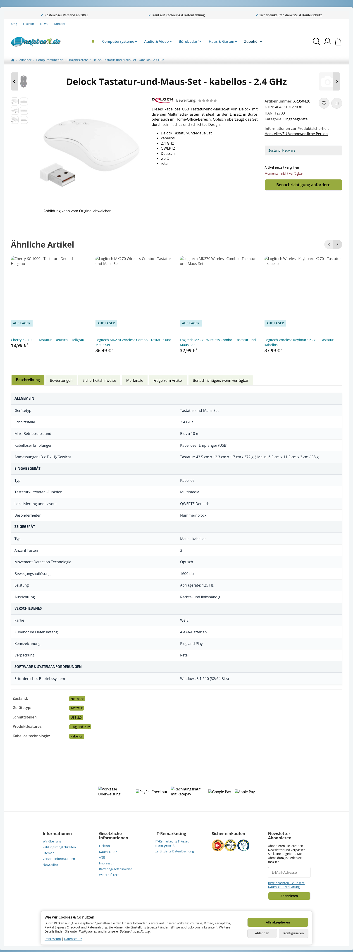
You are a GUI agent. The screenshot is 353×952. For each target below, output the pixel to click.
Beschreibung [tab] (28, 379)
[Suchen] (317, 41)
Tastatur (77, 708)
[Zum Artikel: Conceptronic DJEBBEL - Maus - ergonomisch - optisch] (24, 81)
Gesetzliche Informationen (113, 835)
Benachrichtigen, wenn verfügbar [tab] (221, 380)
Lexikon (28, 23)
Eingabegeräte (295, 119)
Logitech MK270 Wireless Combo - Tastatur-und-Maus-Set (133, 342)
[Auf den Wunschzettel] (324, 103)
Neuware (77, 699)
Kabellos (77, 736)
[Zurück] (328, 244)
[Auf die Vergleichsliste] (336, 103)
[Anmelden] (328, 41)
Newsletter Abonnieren (279, 835)
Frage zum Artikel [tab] (168, 380)
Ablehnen (262, 933)
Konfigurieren (293, 933)
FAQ (14, 23)
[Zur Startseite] (36, 41)
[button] (14, 101)
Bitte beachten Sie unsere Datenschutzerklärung (286, 885)
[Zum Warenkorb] (338, 41)
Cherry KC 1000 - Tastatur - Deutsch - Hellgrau (47, 339)
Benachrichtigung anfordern (303, 184)
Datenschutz (73, 939)
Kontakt (59, 23)
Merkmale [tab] (134, 380)
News (44, 23)
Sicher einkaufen (228, 833)
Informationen (57, 833)
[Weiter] (337, 244)
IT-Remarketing (170, 833)
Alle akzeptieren (278, 922)
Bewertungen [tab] (61, 380)
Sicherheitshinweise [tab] (99, 380)
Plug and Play (80, 727)
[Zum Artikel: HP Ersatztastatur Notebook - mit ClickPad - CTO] (328, 81)
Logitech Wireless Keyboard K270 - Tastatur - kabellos (300, 342)
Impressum (53, 939)
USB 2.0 (76, 717)
